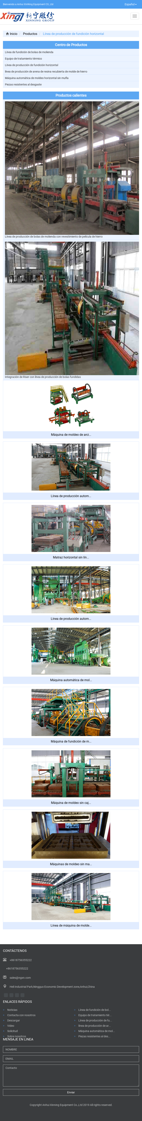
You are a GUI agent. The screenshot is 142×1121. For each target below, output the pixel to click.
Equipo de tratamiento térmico (23, 58)
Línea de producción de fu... (95, 1020)
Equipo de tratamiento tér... (95, 1015)
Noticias (12, 1009)
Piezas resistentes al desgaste (23, 84)
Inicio (11, 34)
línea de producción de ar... (94, 1025)
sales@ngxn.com (20, 977)
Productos (30, 34)
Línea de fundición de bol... (94, 1009)
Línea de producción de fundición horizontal (31, 65)
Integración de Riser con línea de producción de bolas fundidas (43, 377)
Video (10, 1025)
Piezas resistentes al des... (94, 1036)
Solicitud (12, 1030)
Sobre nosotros (16, 1036)
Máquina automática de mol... (96, 1030)
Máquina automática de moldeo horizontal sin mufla (37, 78)
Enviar (71, 1092)
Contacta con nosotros (21, 1015)
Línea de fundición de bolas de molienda (29, 52)
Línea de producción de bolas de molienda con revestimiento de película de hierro (54, 236)
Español (131, 4)
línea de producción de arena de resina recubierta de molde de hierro (46, 71)
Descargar (13, 1020)
